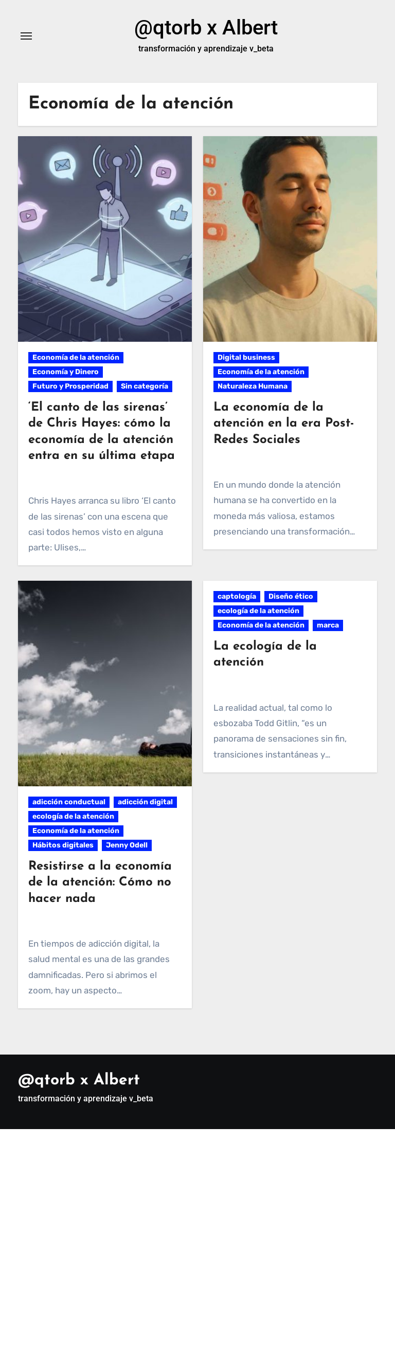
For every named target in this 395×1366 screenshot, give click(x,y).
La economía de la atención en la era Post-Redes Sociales (283, 423)
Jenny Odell (127, 845)
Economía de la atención (75, 357)
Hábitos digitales (63, 845)
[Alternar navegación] (26, 36)
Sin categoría (144, 386)
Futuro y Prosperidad (70, 386)
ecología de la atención (73, 816)
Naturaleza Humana (253, 386)
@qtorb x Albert (206, 27)
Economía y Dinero (65, 371)
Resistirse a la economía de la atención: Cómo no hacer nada (100, 882)
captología (237, 596)
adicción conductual (68, 802)
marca (328, 625)
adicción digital (145, 802)
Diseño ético (290, 596)
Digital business (246, 357)
